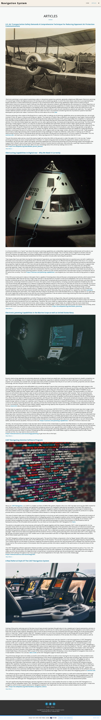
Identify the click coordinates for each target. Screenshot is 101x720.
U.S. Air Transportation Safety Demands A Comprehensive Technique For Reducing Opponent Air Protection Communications (50, 25)
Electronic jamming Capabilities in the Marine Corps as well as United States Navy (40, 313)
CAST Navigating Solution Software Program (24, 440)
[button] (99, 3)
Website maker (55, 711)
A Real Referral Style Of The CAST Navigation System (27, 561)
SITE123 (49, 711)
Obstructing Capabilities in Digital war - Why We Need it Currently (33, 153)
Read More (9, 149)
